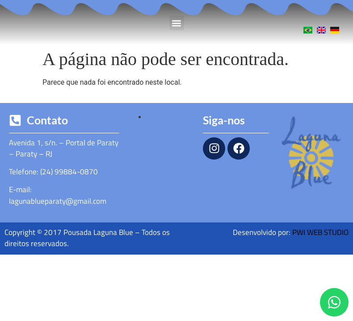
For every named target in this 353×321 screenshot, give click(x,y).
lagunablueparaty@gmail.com (57, 201)
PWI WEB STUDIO (320, 232)
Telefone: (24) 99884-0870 (53, 171)
